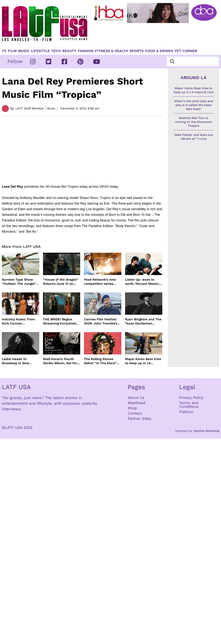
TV (4, 51)
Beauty (69, 51)
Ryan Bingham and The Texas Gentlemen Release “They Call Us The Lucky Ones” (143, 321)
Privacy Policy (191, 397)
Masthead (136, 403)
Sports (137, 51)
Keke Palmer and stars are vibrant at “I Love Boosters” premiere (193, 138)
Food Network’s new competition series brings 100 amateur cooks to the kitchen (100, 282)
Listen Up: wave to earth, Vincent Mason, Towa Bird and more (142, 282)
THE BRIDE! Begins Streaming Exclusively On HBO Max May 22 (60, 321)
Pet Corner (186, 51)
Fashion (85, 51)
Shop (132, 408)
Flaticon (186, 412)
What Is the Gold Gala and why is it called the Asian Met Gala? (193, 105)
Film (12, 51)
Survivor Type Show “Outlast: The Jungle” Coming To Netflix (19, 282)
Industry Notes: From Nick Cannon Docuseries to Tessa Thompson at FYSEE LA (20, 321)
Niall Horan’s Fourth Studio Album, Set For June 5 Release (60, 361)
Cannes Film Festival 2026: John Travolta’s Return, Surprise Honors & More (100, 321)
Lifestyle (40, 51)
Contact (135, 413)
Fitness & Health (111, 51)
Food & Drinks (159, 51)
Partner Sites (139, 418)
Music (24, 51)
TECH (56, 51)
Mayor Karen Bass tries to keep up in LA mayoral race (143, 361)
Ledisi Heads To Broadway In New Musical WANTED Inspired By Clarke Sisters (16, 361)
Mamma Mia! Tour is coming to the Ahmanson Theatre (193, 122)
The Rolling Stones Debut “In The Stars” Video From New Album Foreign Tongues (102, 361)
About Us (136, 397)
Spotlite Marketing (206, 431)
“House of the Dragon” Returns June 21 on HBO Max (60, 282)
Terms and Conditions (189, 405)
